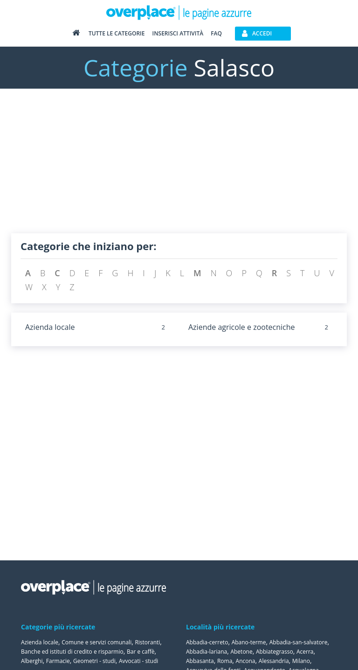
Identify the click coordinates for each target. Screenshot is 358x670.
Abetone (241, 652)
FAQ (216, 33)
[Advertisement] (179, 168)
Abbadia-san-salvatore (298, 642)
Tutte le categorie (117, 33)
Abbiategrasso (274, 652)
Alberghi (32, 661)
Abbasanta (200, 661)
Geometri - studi (94, 661)
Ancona (245, 661)
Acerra (305, 652)
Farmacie (58, 661)
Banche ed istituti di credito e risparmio (72, 652)
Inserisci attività (177, 33)
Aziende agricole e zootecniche (241, 327)
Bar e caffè (141, 652)
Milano (301, 661)
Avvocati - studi (138, 661)
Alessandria (274, 661)
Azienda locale (50, 327)
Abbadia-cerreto (207, 642)
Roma (224, 661)
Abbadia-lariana (206, 652)
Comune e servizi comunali (96, 642)
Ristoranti (147, 642)
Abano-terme (249, 642)
